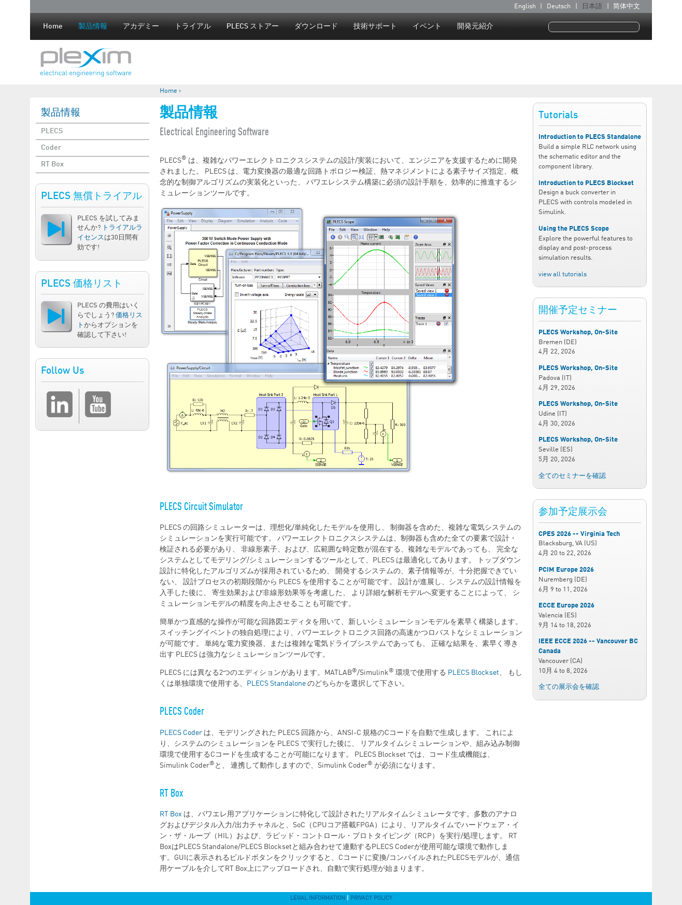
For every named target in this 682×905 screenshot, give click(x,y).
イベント (427, 26)
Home (53, 26)
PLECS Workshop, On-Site (578, 332)
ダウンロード (316, 26)
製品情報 (92, 26)
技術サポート (375, 26)
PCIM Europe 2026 (566, 570)
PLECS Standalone (276, 683)
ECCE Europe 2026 (566, 605)
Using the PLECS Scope (573, 228)
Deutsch (559, 6)
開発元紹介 (475, 26)
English (525, 6)
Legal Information (317, 898)
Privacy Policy (371, 898)
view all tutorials (562, 274)
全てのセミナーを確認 (572, 476)
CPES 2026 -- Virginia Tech (579, 534)
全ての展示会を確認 (568, 687)
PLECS (52, 131)
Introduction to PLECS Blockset (586, 183)
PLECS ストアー (252, 26)
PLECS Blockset (473, 672)
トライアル (193, 26)
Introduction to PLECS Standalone (589, 137)
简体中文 (626, 6)
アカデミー (141, 26)
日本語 (592, 6)
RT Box (52, 164)
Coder (51, 147)
